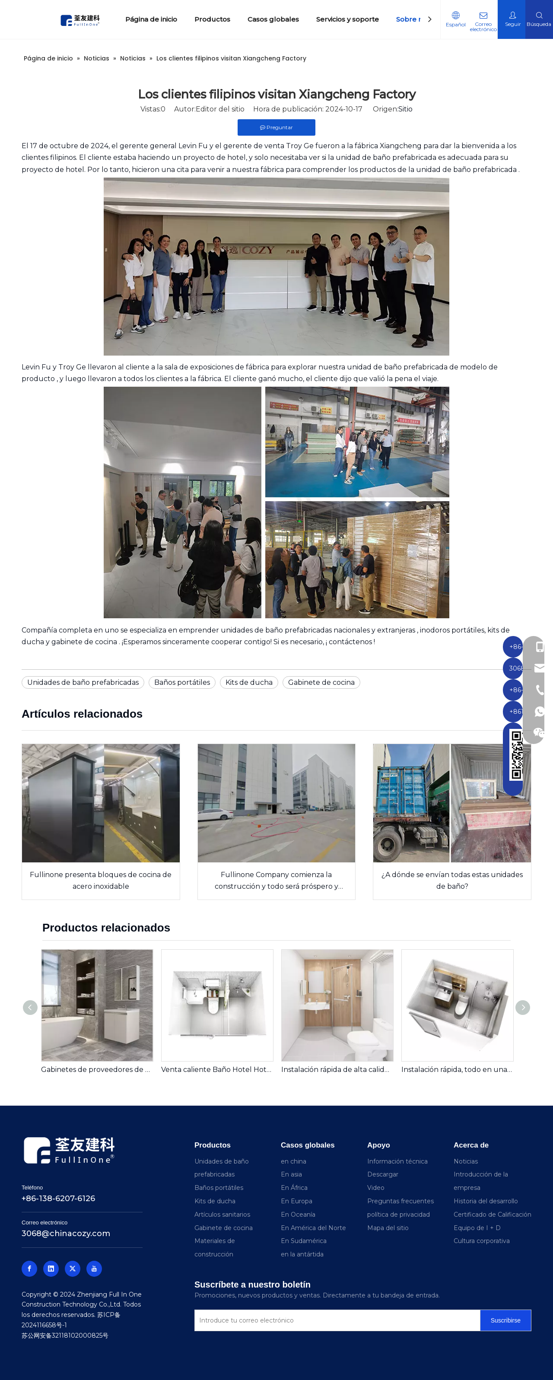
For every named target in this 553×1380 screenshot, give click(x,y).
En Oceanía (298, 1214)
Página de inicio (151, 19)
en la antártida (302, 1254)
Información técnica (397, 1161)
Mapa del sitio (388, 1228)
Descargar (382, 1174)
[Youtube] (94, 1269)
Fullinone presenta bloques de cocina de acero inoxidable (101, 880)
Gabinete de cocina (321, 682)
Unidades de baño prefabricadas (83, 682)
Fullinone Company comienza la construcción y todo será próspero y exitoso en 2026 (276, 881)
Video (376, 1188)
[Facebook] (29, 1269)
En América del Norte (313, 1228)
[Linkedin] (51, 1269)
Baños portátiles (182, 682)
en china (293, 1161)
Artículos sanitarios (222, 1214)
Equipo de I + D (477, 1228)
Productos (212, 19)
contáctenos (351, 642)
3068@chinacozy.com (66, 1233)
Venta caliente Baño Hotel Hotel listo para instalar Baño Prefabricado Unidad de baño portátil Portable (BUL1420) (217, 1069)
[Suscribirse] (505, 1320)
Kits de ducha (249, 682)
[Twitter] (72, 1269)
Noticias (466, 1161)
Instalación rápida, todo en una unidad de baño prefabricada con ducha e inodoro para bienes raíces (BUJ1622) (457, 1069)
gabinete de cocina (85, 642)
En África (294, 1188)
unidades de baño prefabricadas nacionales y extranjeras (319, 630)
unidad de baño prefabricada (387, 157)
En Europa (296, 1201)
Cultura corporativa (482, 1241)
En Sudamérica (304, 1241)
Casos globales (273, 19)
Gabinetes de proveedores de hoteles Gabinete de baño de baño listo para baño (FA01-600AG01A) (97, 1069)
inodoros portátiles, (453, 630)
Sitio (405, 109)
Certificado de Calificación (492, 1214)
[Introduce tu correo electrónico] (335, 1320)
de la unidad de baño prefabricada (457, 169)
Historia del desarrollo (486, 1201)
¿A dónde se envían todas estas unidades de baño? (452, 880)
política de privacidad (398, 1214)
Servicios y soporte (347, 19)
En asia (291, 1174)
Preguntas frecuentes (400, 1201)
